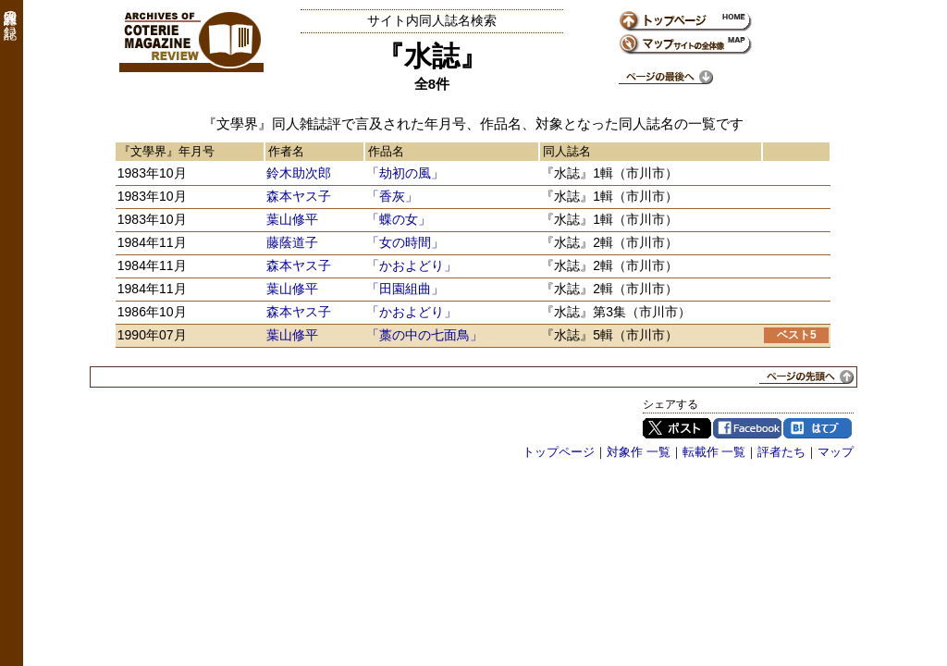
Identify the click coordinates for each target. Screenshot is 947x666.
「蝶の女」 (398, 219)
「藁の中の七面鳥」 (424, 334)
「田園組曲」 (405, 288)
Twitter (677, 428)
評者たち (781, 452)
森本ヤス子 (298, 196)
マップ (836, 452)
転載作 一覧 (714, 452)
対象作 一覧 (638, 452)
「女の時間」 (405, 242)
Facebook (747, 428)
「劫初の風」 (405, 173)
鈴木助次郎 (298, 173)
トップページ (559, 452)
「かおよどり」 (411, 265)
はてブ (817, 428)
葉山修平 (292, 219)
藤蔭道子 (292, 242)
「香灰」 (392, 196)
